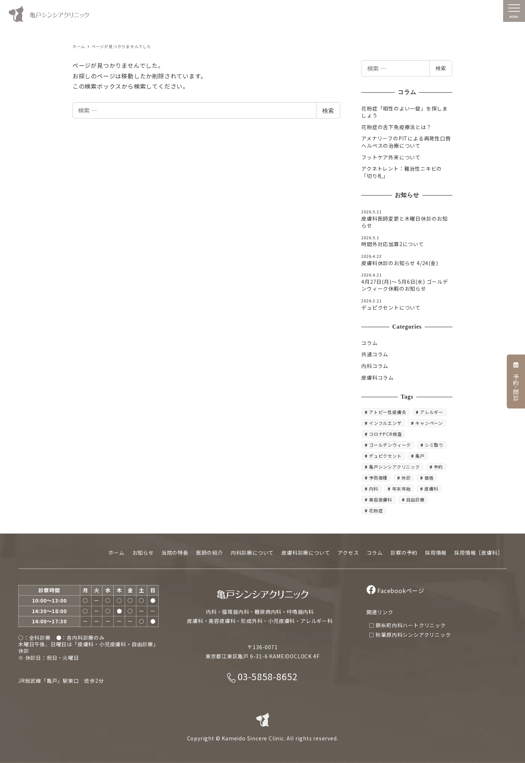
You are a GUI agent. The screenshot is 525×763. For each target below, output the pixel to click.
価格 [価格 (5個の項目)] (429, 478)
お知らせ (143, 552)
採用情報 (436, 552)
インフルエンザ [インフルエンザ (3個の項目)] (385, 423)
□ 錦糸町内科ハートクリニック (407, 625)
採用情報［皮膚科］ (478, 552)
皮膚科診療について (305, 552)
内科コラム (374, 365)
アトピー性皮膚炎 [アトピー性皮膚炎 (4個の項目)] (387, 412)
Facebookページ (395, 590)
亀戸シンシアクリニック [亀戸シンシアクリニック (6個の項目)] (394, 467)
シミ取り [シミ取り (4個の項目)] (434, 445)
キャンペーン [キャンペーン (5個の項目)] (429, 423)
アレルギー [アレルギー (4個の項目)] (431, 412)
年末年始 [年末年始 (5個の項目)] (401, 488)
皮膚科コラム (377, 377)
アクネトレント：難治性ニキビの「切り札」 (401, 172)
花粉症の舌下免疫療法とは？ (396, 127)
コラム (369, 342)
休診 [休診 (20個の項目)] (406, 478)
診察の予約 (403, 552)
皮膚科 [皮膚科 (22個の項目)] (431, 488)
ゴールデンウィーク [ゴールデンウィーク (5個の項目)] (390, 445)
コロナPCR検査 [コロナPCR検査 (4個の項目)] (385, 434)
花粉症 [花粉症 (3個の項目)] (376, 510)
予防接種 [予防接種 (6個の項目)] (378, 478)
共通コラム (374, 354)
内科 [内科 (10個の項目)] (373, 488)
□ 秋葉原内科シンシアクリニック (410, 634)
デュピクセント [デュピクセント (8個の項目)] (385, 456)
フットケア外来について (391, 157)
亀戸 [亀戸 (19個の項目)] (420, 456)
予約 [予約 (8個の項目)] (438, 467)
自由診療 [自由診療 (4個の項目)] (415, 499)
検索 (328, 110)
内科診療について (252, 552)
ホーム (116, 552)
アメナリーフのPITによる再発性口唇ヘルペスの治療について (406, 142)
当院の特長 (175, 552)
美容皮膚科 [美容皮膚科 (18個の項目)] (380, 499)
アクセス (348, 552)
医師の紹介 (209, 552)
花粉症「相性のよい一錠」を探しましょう (404, 112)
